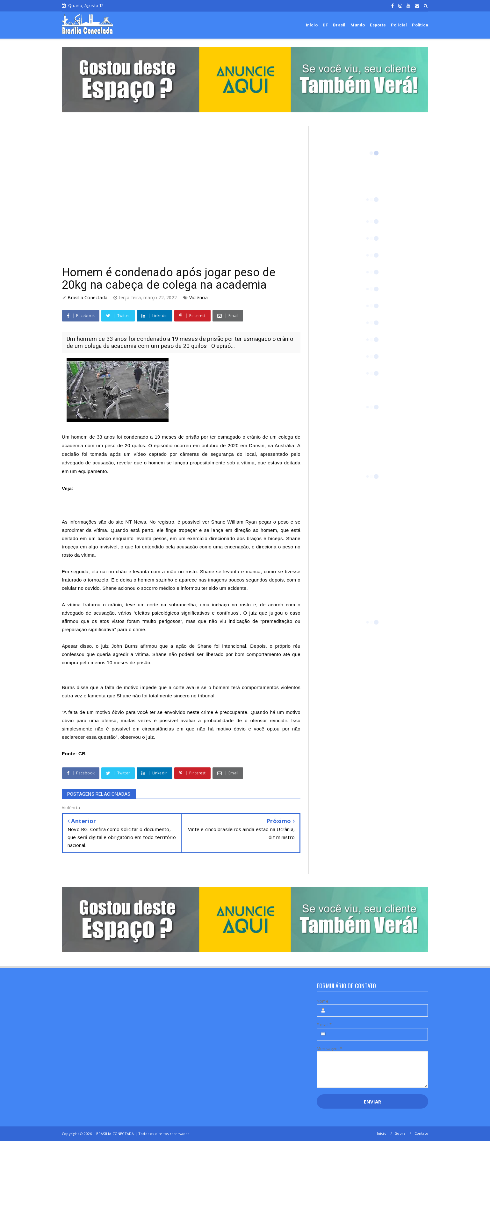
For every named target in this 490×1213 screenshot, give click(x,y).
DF (325, 25)
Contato (421, 1133)
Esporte (378, 25)
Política (420, 25)
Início (312, 25)
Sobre (400, 1133)
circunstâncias (158, 728)
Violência (198, 297)
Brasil (339, 25)
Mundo (357, 25)
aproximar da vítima (84, 530)
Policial (399, 25)
